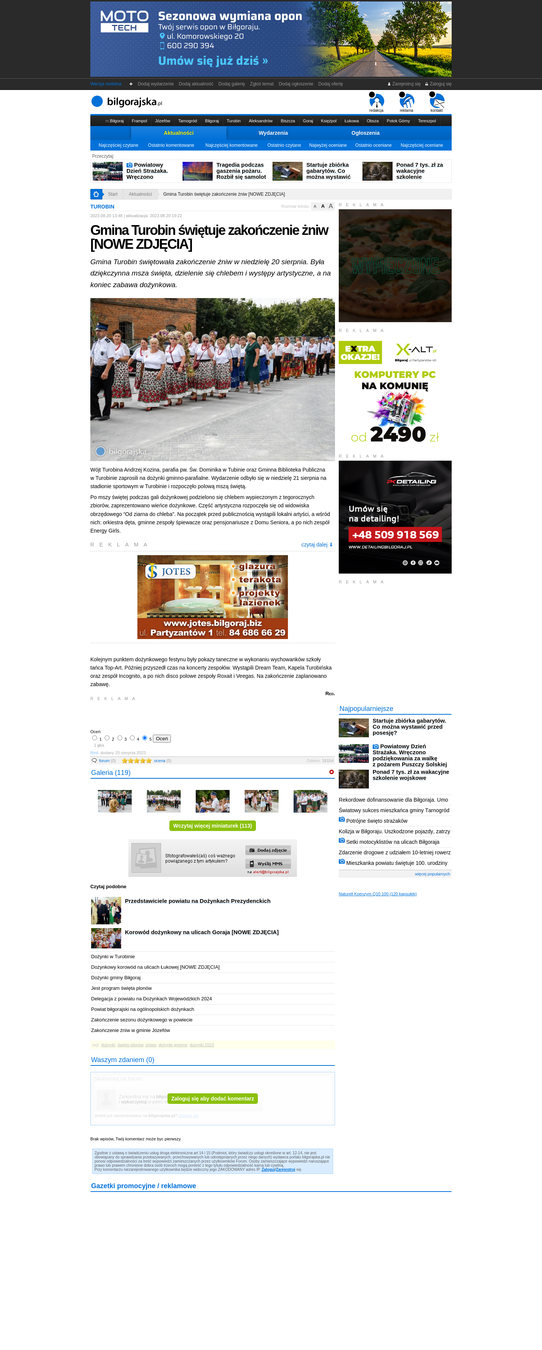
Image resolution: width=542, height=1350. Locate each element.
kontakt (437, 102)
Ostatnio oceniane (373, 145)
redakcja (376, 102)
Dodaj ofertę (331, 84)
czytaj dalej (317, 545)
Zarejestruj (285, 1169)
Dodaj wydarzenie (156, 84)
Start (112, 194)
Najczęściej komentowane (232, 145)
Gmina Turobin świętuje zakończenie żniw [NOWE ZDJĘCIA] (224, 194)
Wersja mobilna (105, 84)
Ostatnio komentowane (171, 145)
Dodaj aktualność (196, 84)
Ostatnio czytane (284, 145)
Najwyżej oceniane (328, 145)
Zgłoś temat (262, 84)
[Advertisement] (179, 714)
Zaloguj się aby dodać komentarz (212, 1099)
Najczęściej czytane (118, 145)
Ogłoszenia (366, 133)
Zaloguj (268, 1169)
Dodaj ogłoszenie (296, 84)
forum (107, 760)
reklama (406, 102)
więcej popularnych (432, 874)
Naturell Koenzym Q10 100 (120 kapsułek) (378, 894)
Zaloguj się (438, 84)
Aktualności (178, 133)
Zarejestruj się (404, 84)
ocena (162, 760)
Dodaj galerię (232, 84)
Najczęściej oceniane (421, 145)
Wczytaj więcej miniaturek (212, 826)
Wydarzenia (273, 133)
